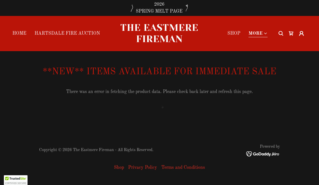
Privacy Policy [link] (142, 167)
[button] (258, 33)
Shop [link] (233, 33)
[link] (159, 41)
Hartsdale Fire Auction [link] (67, 33)
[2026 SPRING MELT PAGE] (159, 8)
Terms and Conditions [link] (183, 167)
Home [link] (19, 33)
